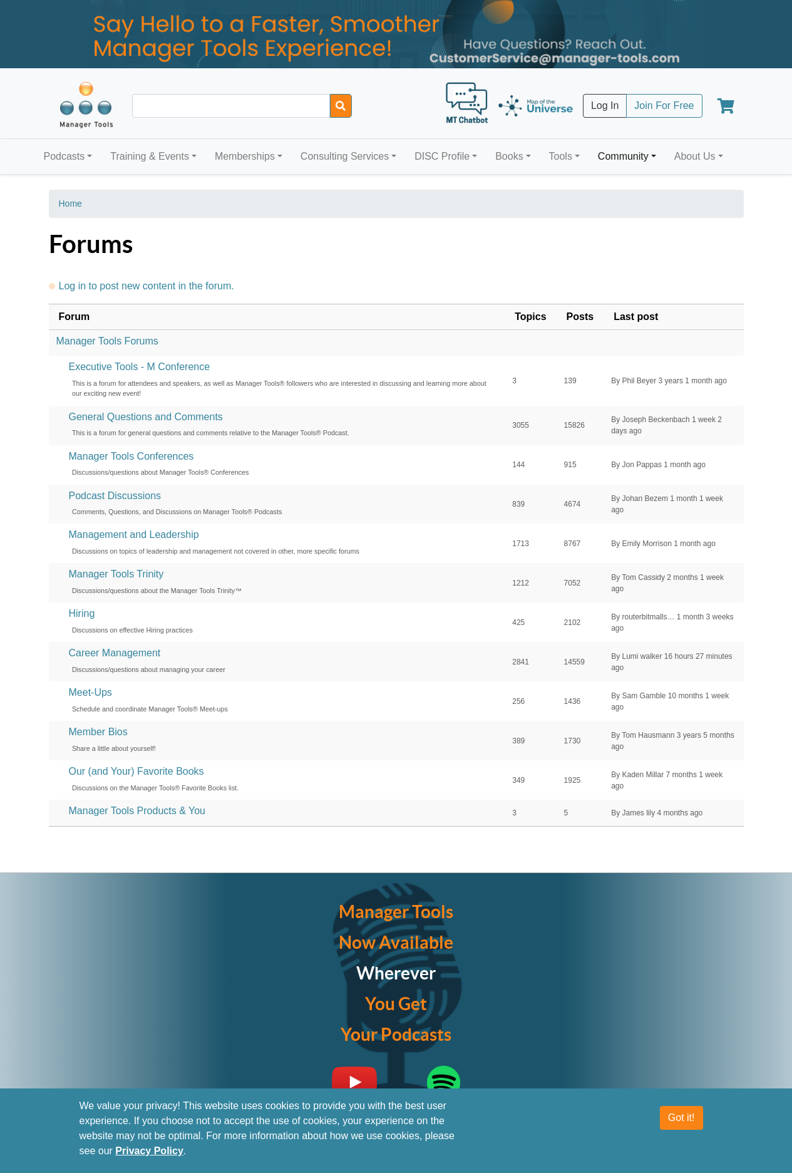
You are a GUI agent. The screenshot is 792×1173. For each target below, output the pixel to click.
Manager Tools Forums (107, 341)
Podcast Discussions (115, 495)
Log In (605, 105)
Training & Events (149, 156)
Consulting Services (345, 156)
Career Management (115, 653)
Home (70, 204)
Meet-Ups (90, 692)
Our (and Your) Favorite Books (136, 771)
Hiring (82, 613)
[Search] (341, 106)
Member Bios (98, 731)
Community (623, 156)
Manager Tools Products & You (137, 810)
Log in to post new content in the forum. (146, 286)
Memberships (245, 156)
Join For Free (664, 105)
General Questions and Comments (146, 416)
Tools (560, 156)
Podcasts (64, 156)
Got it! (681, 1122)
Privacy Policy (149, 1155)
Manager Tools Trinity (116, 574)
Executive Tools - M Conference (139, 366)
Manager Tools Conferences (131, 456)
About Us (695, 156)
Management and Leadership (134, 534)
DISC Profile (442, 156)
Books (509, 156)
